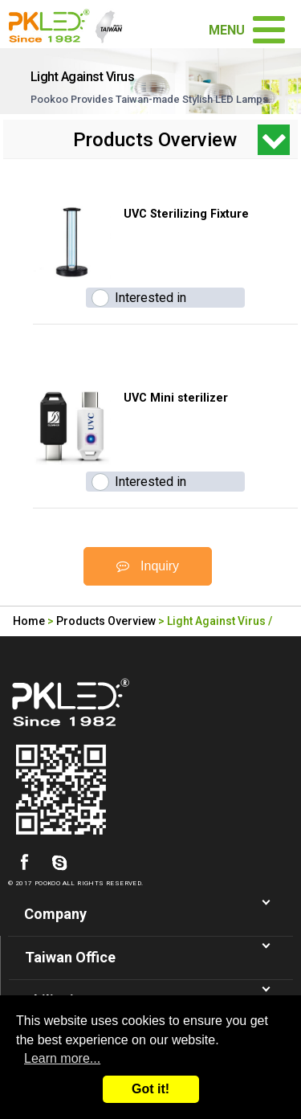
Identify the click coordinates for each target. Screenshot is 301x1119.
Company (55, 913)
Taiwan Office (70, 957)
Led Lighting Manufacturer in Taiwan (71, 24)
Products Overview (106, 621)
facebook (24, 863)
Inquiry (147, 566)
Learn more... (62, 1058)
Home (29, 621)
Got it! (150, 1089)
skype (59, 863)
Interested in (150, 297)
